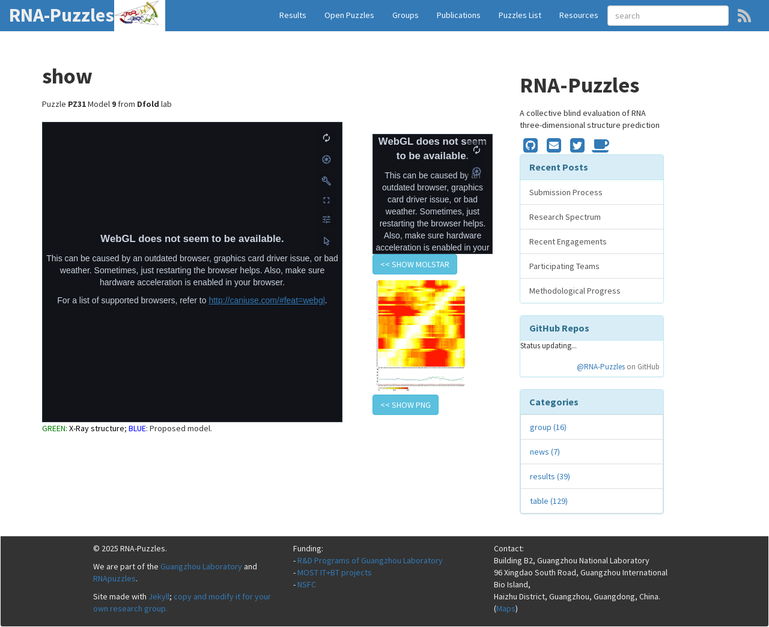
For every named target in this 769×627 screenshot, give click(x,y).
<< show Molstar (414, 264)
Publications (459, 15)
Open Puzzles (349, 15)
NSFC (306, 584)
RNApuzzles (114, 578)
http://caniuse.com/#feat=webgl (266, 300)
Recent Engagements (568, 241)
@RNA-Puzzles (601, 367)
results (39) (550, 476)
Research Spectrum (565, 216)
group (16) (548, 427)
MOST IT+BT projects (334, 572)
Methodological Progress (575, 290)
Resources (578, 15)
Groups (405, 15)
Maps (505, 608)
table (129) (549, 500)
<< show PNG (405, 404)
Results (292, 15)
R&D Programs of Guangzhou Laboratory (370, 560)
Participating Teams (564, 266)
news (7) (545, 451)
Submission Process (566, 192)
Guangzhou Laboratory (201, 566)
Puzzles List (520, 15)
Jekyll (158, 596)
